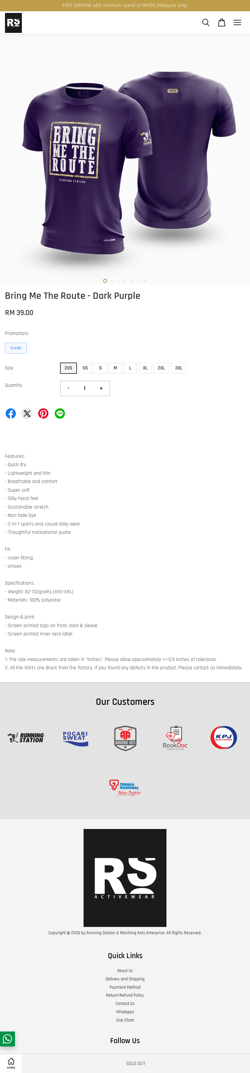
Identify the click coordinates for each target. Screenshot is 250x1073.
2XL (161, 368)
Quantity (13, 385)
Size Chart (125, 1020)
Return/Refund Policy (125, 995)
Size (9, 368)
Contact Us (125, 1003)
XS (85, 368)
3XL (178, 368)
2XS (68, 368)
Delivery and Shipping (125, 979)
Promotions (17, 333)
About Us (125, 970)
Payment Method (125, 987)
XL (145, 368)
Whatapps (125, 1012)
